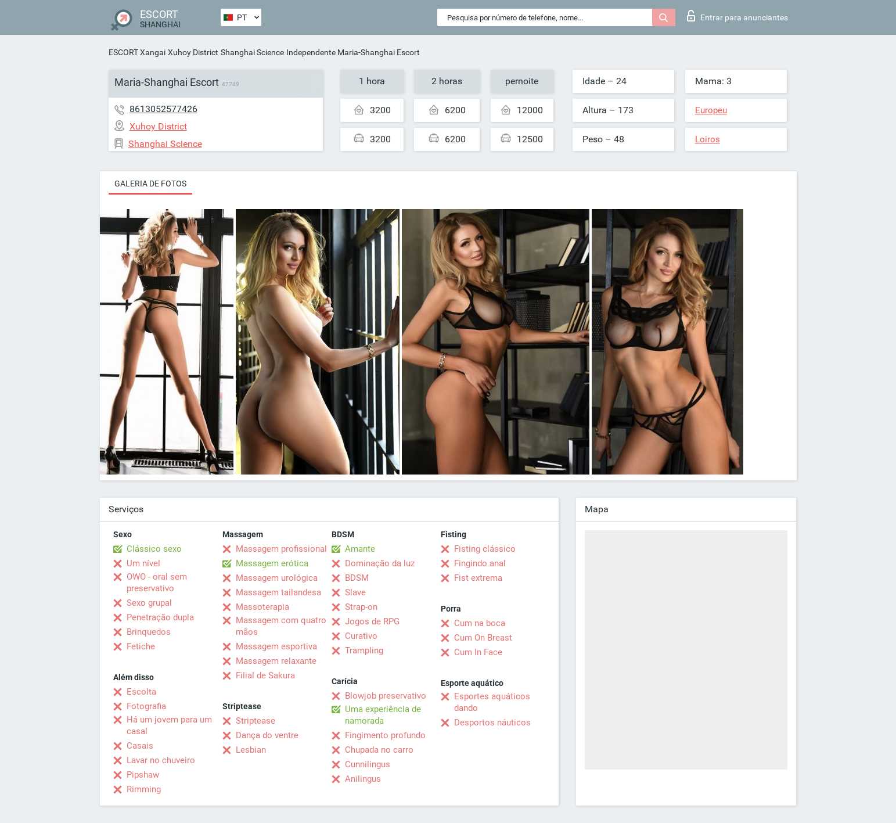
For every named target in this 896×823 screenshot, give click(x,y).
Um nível (143, 563)
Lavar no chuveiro (161, 760)
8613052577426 (163, 108)
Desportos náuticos (492, 722)
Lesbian (251, 750)
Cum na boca (479, 623)
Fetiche (141, 646)
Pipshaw (143, 775)
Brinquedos (149, 632)
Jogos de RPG (372, 621)
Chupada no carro (379, 750)
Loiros (707, 139)
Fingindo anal (480, 563)
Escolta (141, 692)
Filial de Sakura (265, 675)
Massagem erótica (272, 563)
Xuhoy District (193, 52)
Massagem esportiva (276, 646)
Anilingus (363, 779)
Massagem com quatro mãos (281, 626)
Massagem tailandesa (278, 592)
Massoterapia (262, 607)
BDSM (357, 578)
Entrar (737, 15)
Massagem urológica (277, 578)
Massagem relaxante (276, 661)
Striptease (255, 721)
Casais (140, 746)
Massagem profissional (281, 549)
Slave (355, 592)
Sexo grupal (149, 603)
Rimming (144, 789)
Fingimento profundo (385, 735)
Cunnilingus (367, 764)
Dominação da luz (380, 563)
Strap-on (361, 607)
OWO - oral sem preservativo (157, 583)
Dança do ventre (267, 735)
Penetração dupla (160, 617)
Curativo (361, 636)
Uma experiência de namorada (383, 715)
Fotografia (146, 706)
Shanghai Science (252, 52)
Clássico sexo (154, 549)
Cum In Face (478, 652)
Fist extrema (478, 578)
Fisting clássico (485, 549)
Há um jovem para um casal (169, 725)
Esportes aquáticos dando (492, 702)
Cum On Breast (483, 637)
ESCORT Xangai (137, 52)
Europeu (711, 110)
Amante (360, 549)
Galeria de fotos (150, 183)
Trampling (364, 650)
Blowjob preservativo (385, 696)
